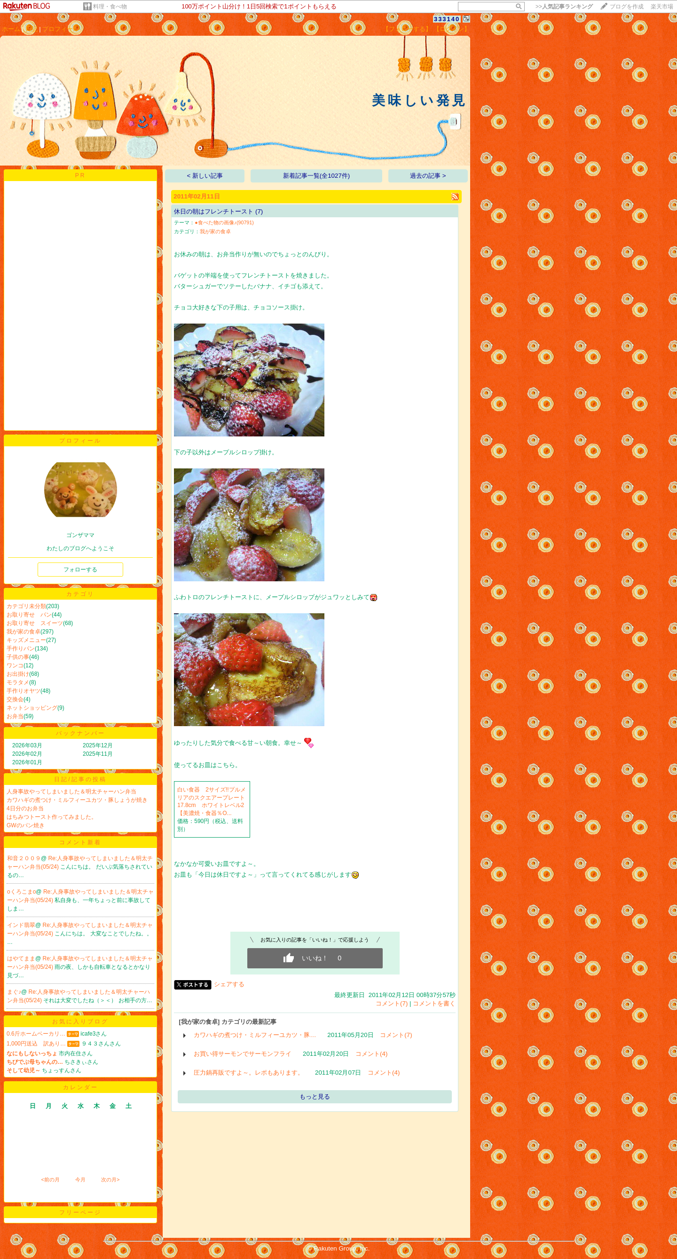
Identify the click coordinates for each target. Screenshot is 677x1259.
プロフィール (60, 28)
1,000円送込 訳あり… (36, 1043)
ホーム (11, 28)
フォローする (80, 569)
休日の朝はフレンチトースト (213, 211)
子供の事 (18, 657)
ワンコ (15, 665)
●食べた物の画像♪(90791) (224, 222)
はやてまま (21, 958)
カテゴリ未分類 (26, 606)
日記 (31, 28)
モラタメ (18, 682)
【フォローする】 (407, 28)
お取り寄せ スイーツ (35, 623)
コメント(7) (392, 1003)
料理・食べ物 (110, 6)
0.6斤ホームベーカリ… (36, 1033)
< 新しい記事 (205, 175)
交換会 (15, 699)
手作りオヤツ (23, 691)
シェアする (229, 984)
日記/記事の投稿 (80, 779)
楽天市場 (662, 6)
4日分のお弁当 (25, 808)
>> (564, 6)
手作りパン (21, 648)
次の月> (110, 1179)
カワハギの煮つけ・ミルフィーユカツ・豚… (255, 1034)
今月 (80, 1179)
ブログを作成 (627, 6)
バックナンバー (80, 733)
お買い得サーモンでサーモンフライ (242, 1053)
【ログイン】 (451, 28)
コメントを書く (434, 1003)
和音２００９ (24, 858)
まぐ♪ (14, 992)
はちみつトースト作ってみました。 (52, 817)
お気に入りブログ (80, 1021)
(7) (259, 211)
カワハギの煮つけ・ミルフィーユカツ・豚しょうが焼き (77, 800)
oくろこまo (21, 891)
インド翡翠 (21, 925)
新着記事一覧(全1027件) (316, 175)
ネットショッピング (32, 708)
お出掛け (18, 674)
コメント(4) (371, 1053)
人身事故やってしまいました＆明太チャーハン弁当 (71, 791)
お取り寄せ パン (29, 614)
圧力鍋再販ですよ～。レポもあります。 (249, 1072)
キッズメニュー (26, 640)
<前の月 (50, 1179)
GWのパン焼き (26, 825)
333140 (447, 19)
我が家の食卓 (23, 631)
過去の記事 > (428, 175)
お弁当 (15, 716)
